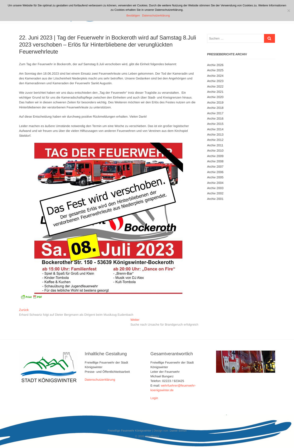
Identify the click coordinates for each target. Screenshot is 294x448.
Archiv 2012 (215, 140)
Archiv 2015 (215, 123)
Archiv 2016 (215, 118)
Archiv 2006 (215, 172)
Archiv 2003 (215, 188)
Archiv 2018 (215, 107)
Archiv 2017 (215, 113)
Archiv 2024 (215, 75)
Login (154, 398)
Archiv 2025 (215, 70)
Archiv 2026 (215, 65)
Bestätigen (133, 15)
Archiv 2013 (215, 134)
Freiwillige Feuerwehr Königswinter (129, 430)
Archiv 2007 (215, 166)
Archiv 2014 (215, 129)
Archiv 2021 (215, 91)
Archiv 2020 (215, 97)
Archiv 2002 (215, 193)
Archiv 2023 (215, 81)
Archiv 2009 (215, 156)
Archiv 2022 (215, 86)
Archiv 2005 (215, 177)
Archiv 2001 (215, 199)
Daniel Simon (178, 430)
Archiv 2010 (215, 150)
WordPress (152, 436)
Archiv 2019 (215, 102)
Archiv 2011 (215, 145)
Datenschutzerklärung (100, 379)
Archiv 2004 (215, 183)
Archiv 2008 (215, 161)
